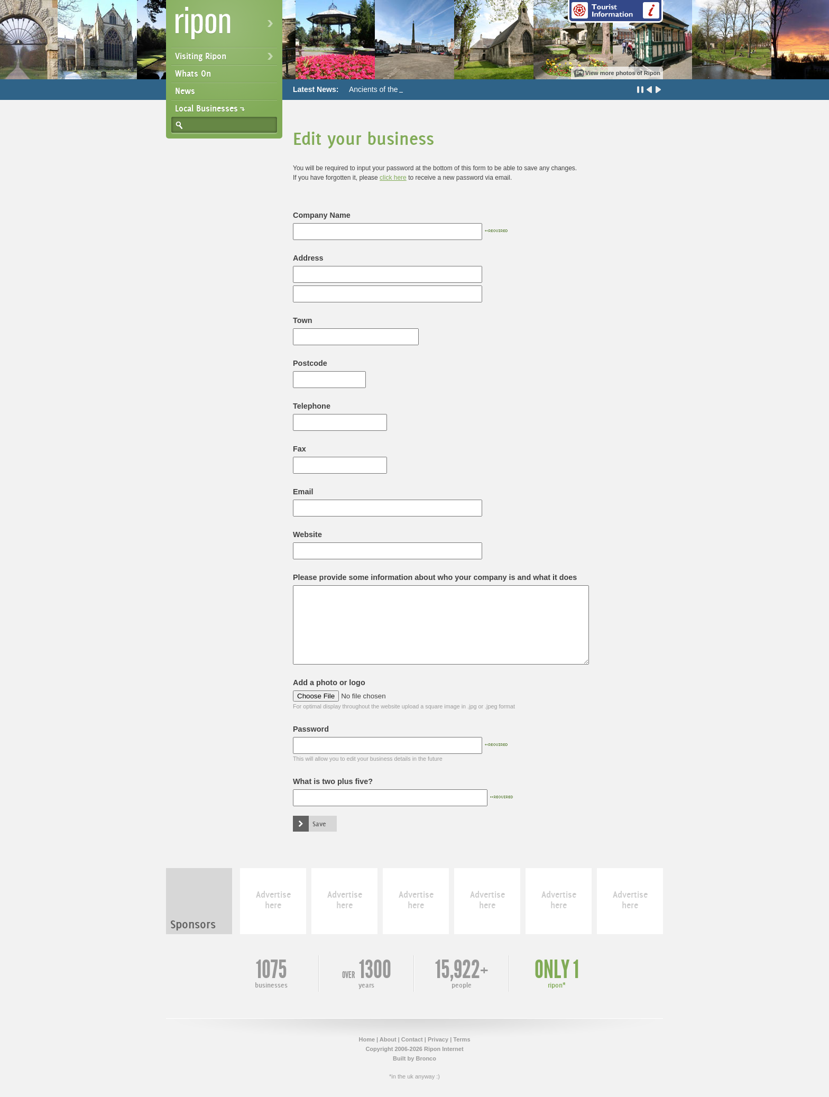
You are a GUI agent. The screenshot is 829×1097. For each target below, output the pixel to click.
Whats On (193, 73)
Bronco (426, 1058)
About (388, 1039)
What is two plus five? (333, 781)
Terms (461, 1039)
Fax (299, 449)
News (185, 91)
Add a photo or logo (329, 682)
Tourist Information (615, 11)
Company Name (322, 215)
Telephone (311, 406)
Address (308, 258)
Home (366, 1039)
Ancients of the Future (385, 89)
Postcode (310, 363)
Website (307, 534)
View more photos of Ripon (622, 73)
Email (303, 491)
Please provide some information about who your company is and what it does (435, 577)
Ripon (226, 27)
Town (302, 320)
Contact (412, 1039)
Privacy (438, 1039)
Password (311, 729)
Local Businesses (206, 108)
